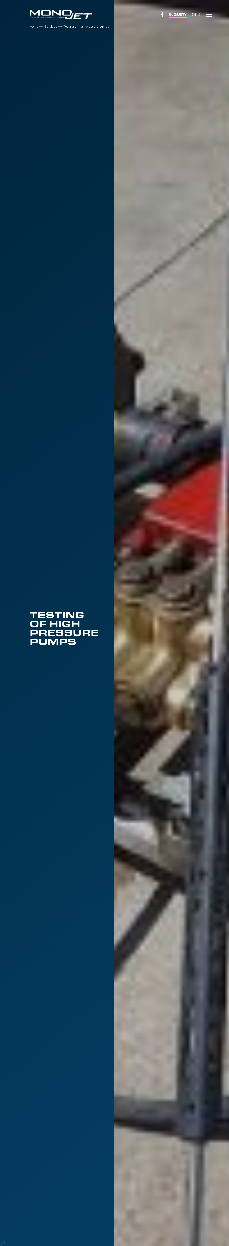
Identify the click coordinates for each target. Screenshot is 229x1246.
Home (34, 26)
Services (51, 26)
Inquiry (178, 14)
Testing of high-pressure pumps (86, 26)
